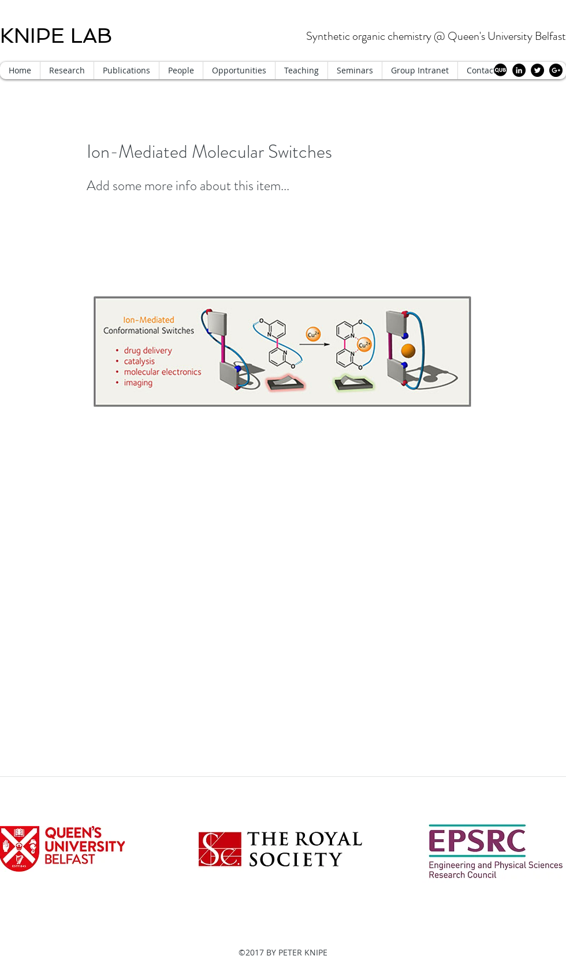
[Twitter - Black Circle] (537, 70)
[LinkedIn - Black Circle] (519, 70)
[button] (181, 70)
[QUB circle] (500, 70)
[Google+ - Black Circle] (556, 70)
